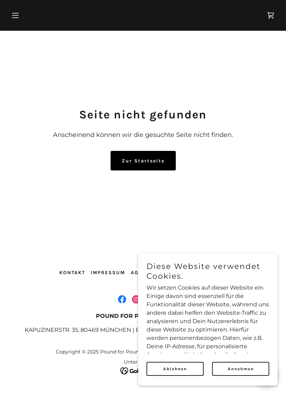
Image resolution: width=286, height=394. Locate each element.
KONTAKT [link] (72, 273)
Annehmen (241, 368)
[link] (271, 15)
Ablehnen (175, 368)
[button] (39, 15)
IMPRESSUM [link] (108, 273)
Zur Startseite (143, 161)
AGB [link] (136, 273)
